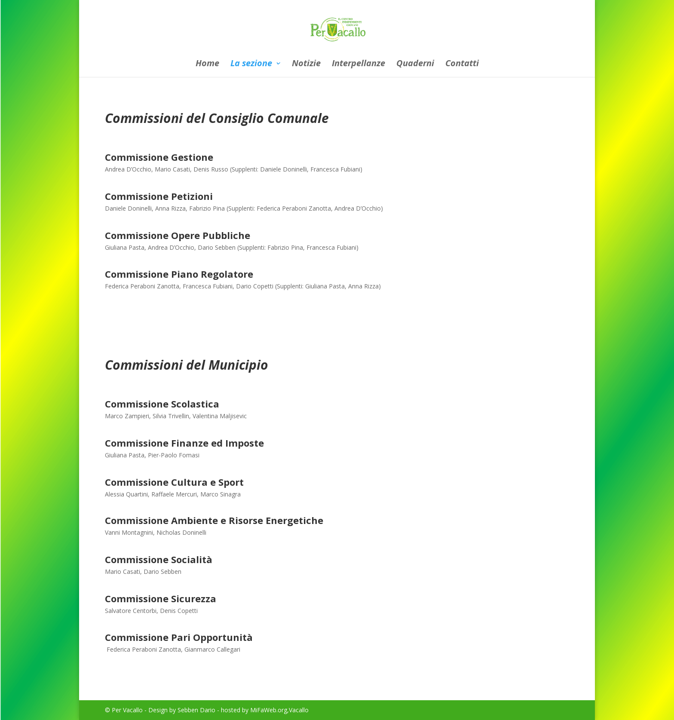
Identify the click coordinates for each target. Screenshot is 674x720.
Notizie (306, 64)
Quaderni (415, 64)
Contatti (462, 64)
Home (207, 64)
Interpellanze (358, 64)
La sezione (251, 64)
